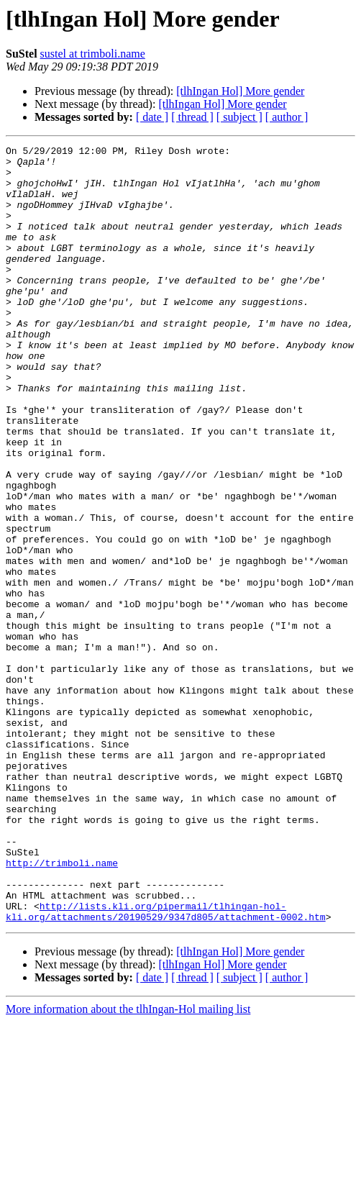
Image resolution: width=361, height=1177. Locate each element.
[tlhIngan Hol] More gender (240, 91)
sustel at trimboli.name (92, 53)
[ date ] (152, 117)
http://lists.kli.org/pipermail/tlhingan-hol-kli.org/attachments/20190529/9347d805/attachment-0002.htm (166, 1065)
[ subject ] (239, 117)
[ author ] (287, 117)
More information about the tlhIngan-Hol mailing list (128, 1164)
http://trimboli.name (62, 1007)
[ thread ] (192, 117)
